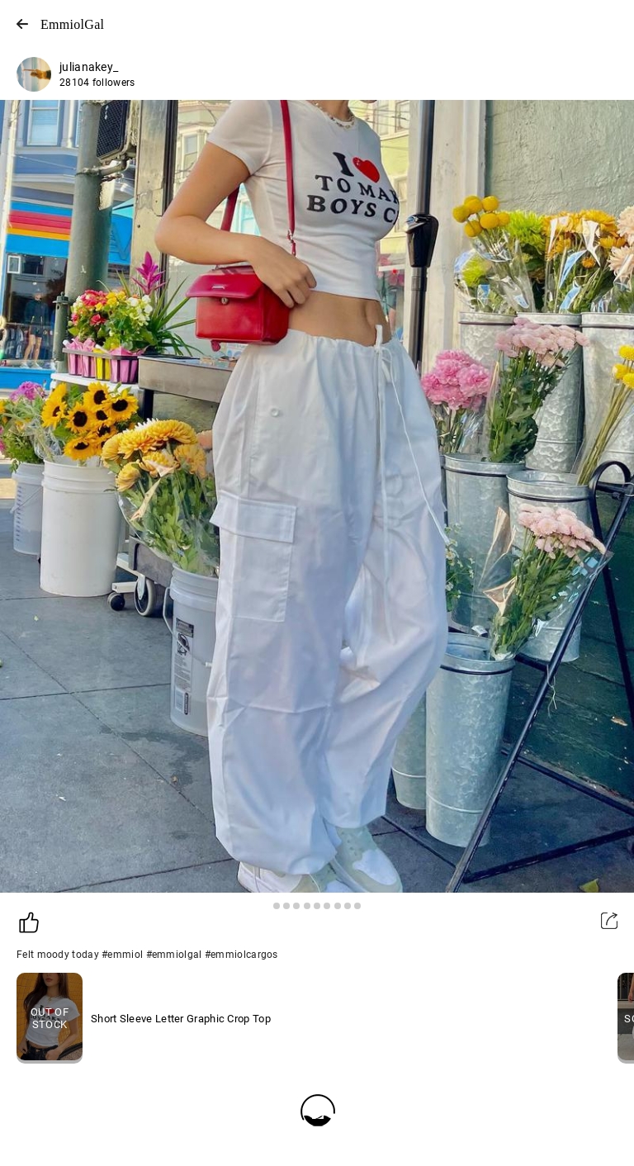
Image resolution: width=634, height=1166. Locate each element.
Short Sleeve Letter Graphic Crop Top (181, 1018)
